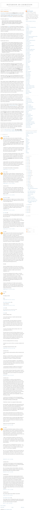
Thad (4, 231)
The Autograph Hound (29, 115)
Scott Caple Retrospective (31, 191)
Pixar (26, 150)
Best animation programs (7, 302)
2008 (28, 209)
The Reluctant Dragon (29, 124)
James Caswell (28, 57)
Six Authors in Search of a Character (31, 131)
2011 (28, 169)
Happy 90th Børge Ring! (31, 192)
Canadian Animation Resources (30, 40)
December (29, 170)
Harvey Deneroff (28, 54)
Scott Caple (27, 83)
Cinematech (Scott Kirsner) (30, 45)
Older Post (22, 507)
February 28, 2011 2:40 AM (9, 299)
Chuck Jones (28, 142)
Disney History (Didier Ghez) (30, 49)
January (29, 204)
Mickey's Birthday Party (29, 106)
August (29, 176)
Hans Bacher (28, 53)
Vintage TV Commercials (31, 198)
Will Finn (27, 93)
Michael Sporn (5, 136)
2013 (28, 166)
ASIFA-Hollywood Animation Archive (31, 36)
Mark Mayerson (5, 197)
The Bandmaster (28, 116)
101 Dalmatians (28, 98)
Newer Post (2, 507)
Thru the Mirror (28, 125)
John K (27, 63)
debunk (9, 26)
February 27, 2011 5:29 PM (8, 210)
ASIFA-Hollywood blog (29, 37)
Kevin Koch (27, 67)
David (4, 427)
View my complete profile (31, 21)
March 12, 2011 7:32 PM (8, 489)
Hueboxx (4, 171)
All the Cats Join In (29, 99)
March (29, 184)
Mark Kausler (28, 72)
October (29, 173)
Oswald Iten (27, 79)
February (29, 185)
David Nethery (28, 46)
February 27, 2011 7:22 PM (8, 228)
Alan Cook (27, 29)
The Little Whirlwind (29, 119)
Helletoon (29, 195)
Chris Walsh (27, 44)
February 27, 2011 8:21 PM (8, 289)
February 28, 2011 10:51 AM (9, 310)
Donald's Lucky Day (29, 101)
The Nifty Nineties (28, 120)
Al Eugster (27, 28)
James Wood (28, 58)
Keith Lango (28, 66)
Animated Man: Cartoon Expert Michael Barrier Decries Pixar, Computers (12, 14)
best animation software (6, 497)
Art (26, 137)
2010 (28, 206)
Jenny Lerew (28, 59)
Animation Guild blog (29, 31)
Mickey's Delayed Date (29, 107)
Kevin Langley (28, 68)
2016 (28, 162)
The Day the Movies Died (13, 105)
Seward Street (28, 84)
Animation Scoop (28, 33)
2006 (28, 212)
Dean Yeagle (28, 48)
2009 (28, 207)
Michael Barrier (28, 75)
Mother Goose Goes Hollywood (30, 108)
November (29, 172)
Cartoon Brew (10, 16)
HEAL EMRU (28, 55)
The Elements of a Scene (29, 133)
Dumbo (27, 103)
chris (4, 291)
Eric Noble (4, 212)
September (29, 175)
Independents (28, 148)
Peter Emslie (28, 81)
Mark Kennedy (28, 74)
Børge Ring (27, 139)
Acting (27, 134)
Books (27, 138)
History (27, 147)
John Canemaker (28, 61)
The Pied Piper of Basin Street (30, 123)
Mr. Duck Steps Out (29, 110)
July (28, 178)
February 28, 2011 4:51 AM (9, 305)
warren (4, 307)
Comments (28, 231)
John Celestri (28, 62)
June (28, 179)
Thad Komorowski (28, 88)
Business (27, 141)
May (28, 181)
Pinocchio (27, 111)
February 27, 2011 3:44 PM (8, 183)
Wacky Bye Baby (28, 127)
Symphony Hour (28, 114)
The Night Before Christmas (30, 121)
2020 (28, 157)
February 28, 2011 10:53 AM (9, 348)
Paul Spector (28, 80)
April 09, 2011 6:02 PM (7, 495)
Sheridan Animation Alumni (30, 85)
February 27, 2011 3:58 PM (8, 194)
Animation (27, 135)
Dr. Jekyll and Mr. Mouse (29, 102)
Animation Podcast (28, 32)
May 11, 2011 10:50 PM (7, 503)
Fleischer (27, 146)
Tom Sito (27, 89)
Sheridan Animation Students (30, 87)
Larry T (27, 70)
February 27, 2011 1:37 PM (8, 169)
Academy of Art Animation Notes (31, 27)
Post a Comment (3, 505)
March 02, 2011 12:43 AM (8, 375)
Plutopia (27, 112)
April (29, 182)
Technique (27, 152)
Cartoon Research (28, 42)
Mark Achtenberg (28, 71)
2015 (28, 163)
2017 (28, 160)
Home (12, 507)
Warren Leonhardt (28, 92)
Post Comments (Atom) (8, 509)
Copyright (27, 143)
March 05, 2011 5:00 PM (8, 459)
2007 (28, 210)
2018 (28, 159)
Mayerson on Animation (19, 4)
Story (26, 151)
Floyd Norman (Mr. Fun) (29, 50)
